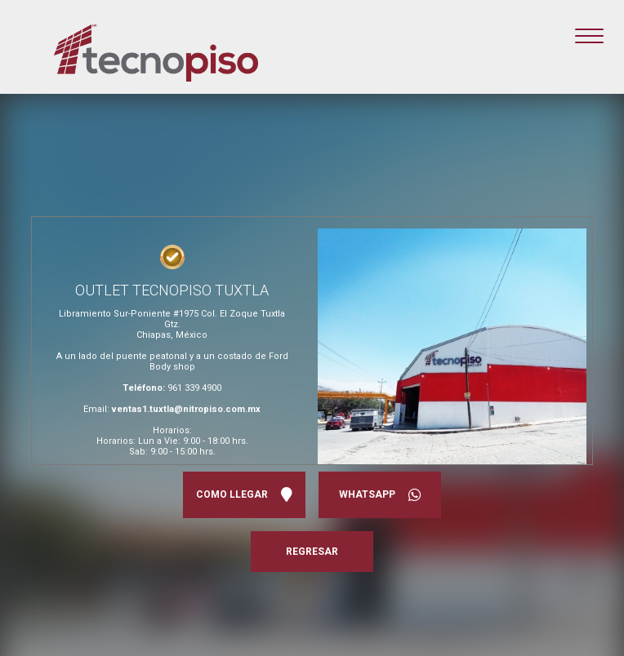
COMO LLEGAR (244, 495)
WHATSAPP (380, 495)
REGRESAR (312, 551)
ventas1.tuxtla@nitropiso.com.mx (186, 409)
